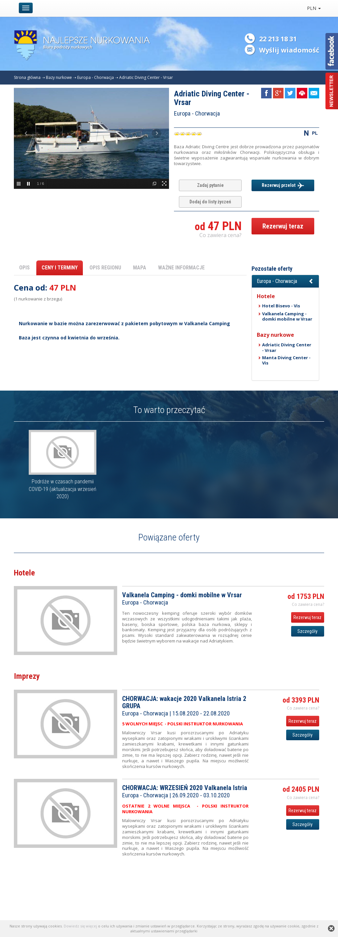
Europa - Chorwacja (95, 77)
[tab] (285, 281)
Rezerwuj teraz (282, 226)
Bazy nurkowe (59, 77)
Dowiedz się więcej (80, 925)
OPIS (24, 267)
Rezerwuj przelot (283, 185)
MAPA (139, 267)
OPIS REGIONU (105, 267)
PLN (314, 8)
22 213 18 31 (278, 38)
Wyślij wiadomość (289, 50)
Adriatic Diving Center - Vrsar (146, 77)
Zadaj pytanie (210, 185)
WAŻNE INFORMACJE (181, 267)
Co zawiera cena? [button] (220, 235)
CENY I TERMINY (60, 267)
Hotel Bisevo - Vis (281, 306)
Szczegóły (307, 631)
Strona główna (27, 77)
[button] (285, 281)
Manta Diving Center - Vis (286, 360)
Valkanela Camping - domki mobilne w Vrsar (287, 316)
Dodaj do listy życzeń (210, 201)
